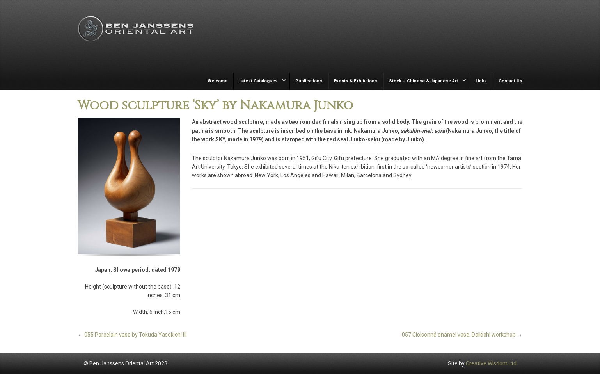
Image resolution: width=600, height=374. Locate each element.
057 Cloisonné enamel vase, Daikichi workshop (459, 334)
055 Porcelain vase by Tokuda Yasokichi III (135, 334)
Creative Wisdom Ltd (491, 363)
